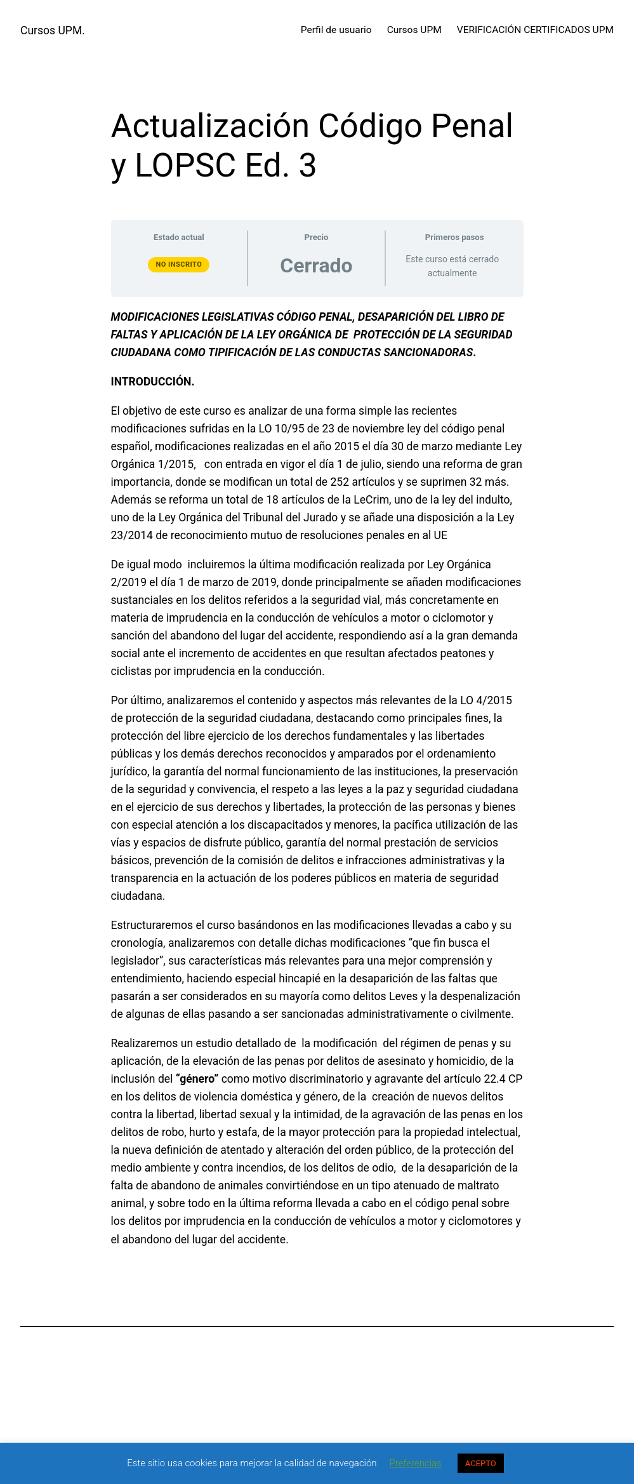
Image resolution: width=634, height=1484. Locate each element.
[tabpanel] (317, 778)
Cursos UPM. (52, 30)
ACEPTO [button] (480, 1463)
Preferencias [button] (416, 1463)
